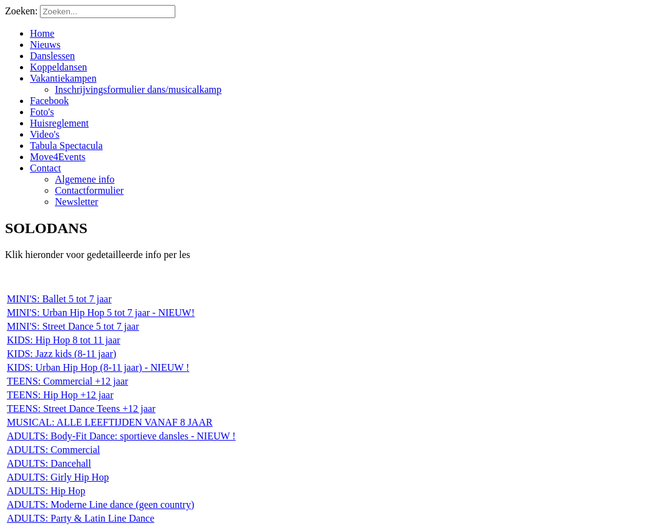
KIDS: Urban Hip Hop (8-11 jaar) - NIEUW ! (98, 367)
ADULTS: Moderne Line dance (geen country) (100, 504)
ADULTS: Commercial (53, 449)
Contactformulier (89, 190)
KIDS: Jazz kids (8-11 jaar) (61, 353)
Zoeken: (22, 11)
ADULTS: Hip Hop (46, 491)
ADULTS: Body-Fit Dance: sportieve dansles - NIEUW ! (121, 436)
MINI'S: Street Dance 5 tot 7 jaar (73, 326)
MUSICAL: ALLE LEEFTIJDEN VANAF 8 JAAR (110, 422)
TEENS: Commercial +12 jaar (67, 381)
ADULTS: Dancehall (49, 463)
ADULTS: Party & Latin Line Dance (80, 518)
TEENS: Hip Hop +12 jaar (60, 395)
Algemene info (85, 179)
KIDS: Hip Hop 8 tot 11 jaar (63, 340)
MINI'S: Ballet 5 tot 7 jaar (59, 299)
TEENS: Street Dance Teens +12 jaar (81, 408)
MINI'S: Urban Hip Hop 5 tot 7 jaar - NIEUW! (101, 312)
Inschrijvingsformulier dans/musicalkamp (138, 89)
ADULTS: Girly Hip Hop (58, 477)
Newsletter (76, 201)
